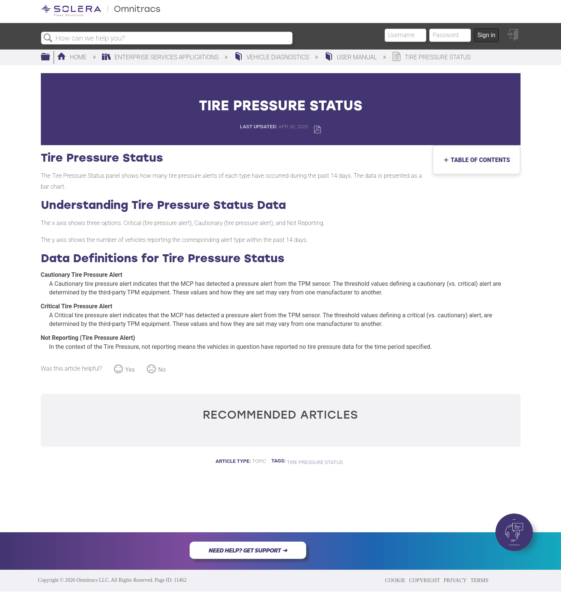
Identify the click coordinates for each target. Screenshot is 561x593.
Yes (130, 369)
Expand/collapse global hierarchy (50, 57)
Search (48, 38)
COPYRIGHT (424, 580)
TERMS (479, 580)
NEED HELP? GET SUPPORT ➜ (248, 550)
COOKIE (395, 580)
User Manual (351, 57)
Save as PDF (317, 130)
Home (72, 57)
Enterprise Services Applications (161, 57)
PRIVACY (455, 580)
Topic (259, 461)
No (162, 369)
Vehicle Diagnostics (272, 57)
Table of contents (479, 160)
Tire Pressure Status (315, 462)
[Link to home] (101, 14)
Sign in (486, 35)
